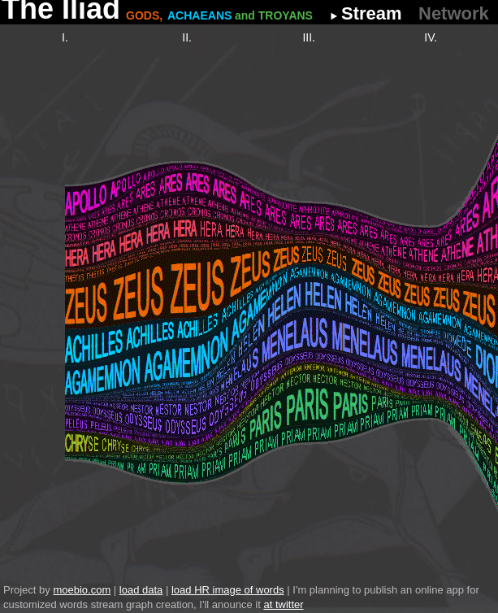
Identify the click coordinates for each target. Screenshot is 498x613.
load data (141, 590)
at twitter (283, 604)
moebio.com (81, 590)
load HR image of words (227, 590)
